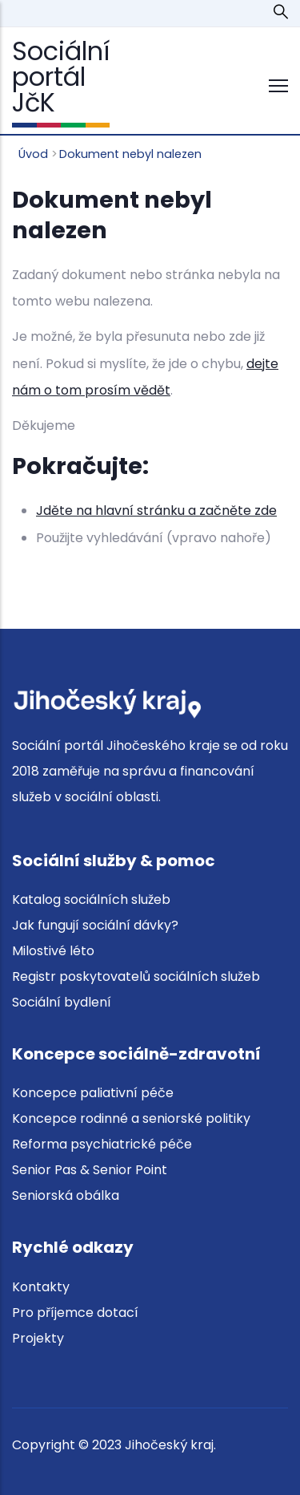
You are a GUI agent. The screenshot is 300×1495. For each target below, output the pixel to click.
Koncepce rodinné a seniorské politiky (131, 1118)
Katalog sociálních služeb (91, 899)
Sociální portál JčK (61, 76)
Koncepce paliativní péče (93, 1093)
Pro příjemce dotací (75, 1312)
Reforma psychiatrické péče (102, 1144)
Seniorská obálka (65, 1195)
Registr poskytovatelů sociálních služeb (136, 976)
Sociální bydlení (61, 1002)
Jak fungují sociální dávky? (95, 925)
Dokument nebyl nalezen (130, 154)
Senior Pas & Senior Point (89, 1170)
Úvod (33, 154)
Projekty (38, 1338)
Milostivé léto (53, 951)
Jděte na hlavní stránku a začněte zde (156, 510)
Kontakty (41, 1287)
